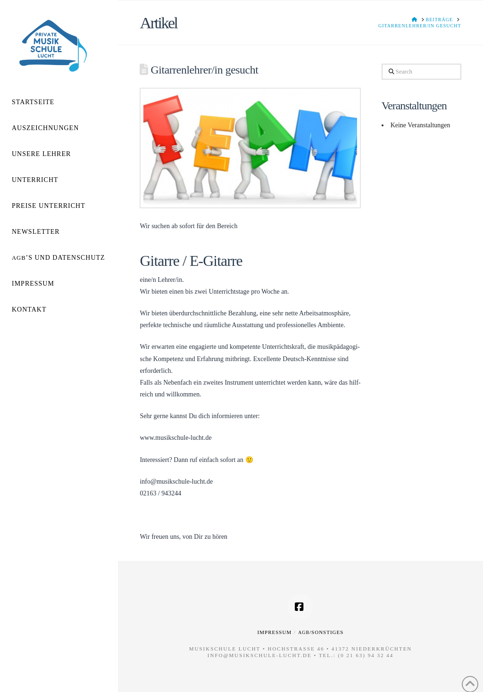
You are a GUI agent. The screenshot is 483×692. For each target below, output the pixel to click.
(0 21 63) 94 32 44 (366, 655)
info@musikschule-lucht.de (260, 655)
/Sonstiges (320, 632)
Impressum (275, 632)
